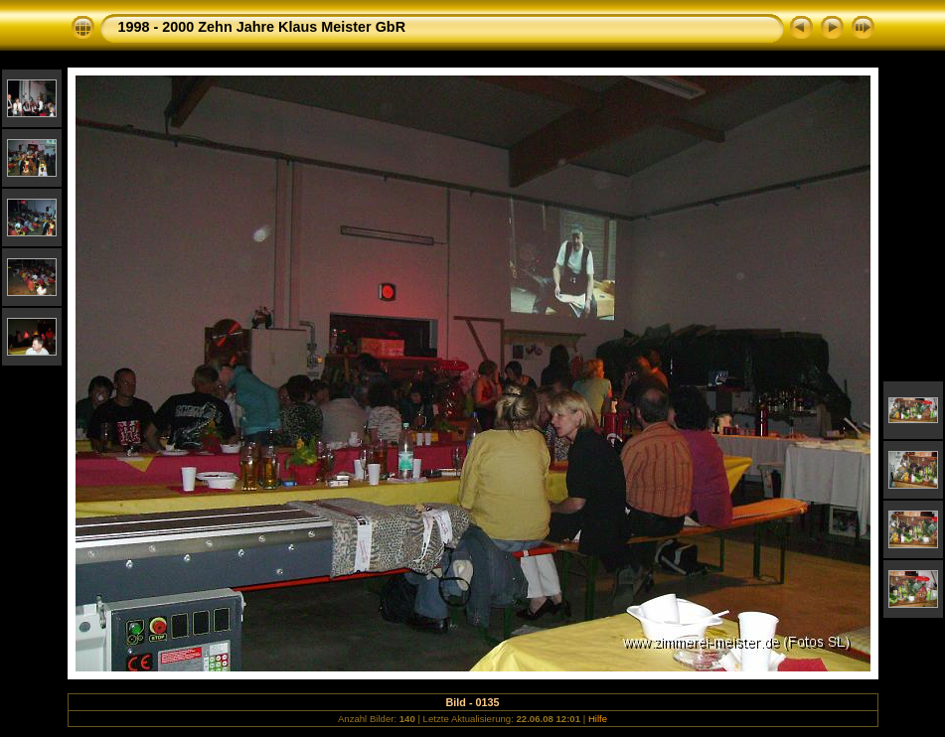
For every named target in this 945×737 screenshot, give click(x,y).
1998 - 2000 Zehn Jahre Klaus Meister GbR (262, 27)
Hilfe (597, 718)
